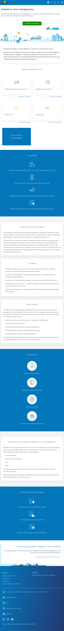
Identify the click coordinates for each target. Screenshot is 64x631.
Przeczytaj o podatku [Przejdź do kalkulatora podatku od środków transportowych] (24, 96)
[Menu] (62, 2)
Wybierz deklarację (32, 23)
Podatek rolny (5, 578)
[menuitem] (48, 2)
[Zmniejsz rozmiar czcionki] (51, 2)
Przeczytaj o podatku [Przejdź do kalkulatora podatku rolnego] (24, 122)
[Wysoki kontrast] (48, 2)
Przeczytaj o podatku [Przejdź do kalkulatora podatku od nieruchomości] (55, 96)
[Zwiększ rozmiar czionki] (58, 2)
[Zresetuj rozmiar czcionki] (54, 2)
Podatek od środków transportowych (11, 584)
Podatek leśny (5, 581)
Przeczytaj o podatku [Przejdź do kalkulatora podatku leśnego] (55, 122)
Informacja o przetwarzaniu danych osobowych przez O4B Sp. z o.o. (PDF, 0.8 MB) (26, 592)
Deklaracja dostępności (9, 597)
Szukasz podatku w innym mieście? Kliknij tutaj (43, 575)
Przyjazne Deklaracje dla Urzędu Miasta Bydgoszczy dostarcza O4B (18, 624)
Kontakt (35, 572)
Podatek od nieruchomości (8, 575)
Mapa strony (7, 613)
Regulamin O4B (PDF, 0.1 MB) (11, 608)
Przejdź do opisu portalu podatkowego (48, 557)
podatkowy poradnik (29, 469)
